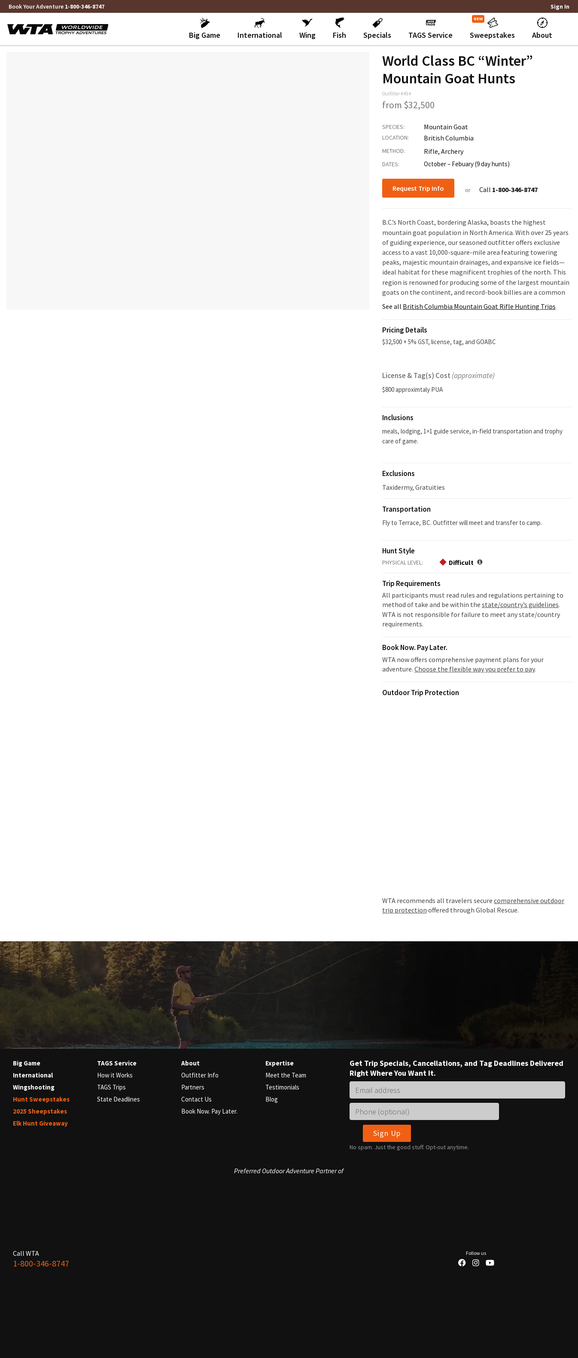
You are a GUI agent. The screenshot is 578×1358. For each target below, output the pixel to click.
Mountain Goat (446, 126)
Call (508, 189)
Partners (192, 1087)
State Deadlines (118, 1099)
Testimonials (282, 1087)
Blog (271, 1099)
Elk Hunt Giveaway (40, 1123)
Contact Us (196, 1099)
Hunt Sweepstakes (41, 1099)
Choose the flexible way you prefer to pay (474, 669)
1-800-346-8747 (84, 6)
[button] (204, 29)
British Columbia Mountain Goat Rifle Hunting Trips (479, 306)
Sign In (560, 6)
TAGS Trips (111, 1087)
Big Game (26, 1063)
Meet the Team (285, 1075)
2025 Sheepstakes (40, 1111)
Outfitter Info (200, 1075)
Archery (452, 151)
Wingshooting (34, 1087)
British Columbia (449, 138)
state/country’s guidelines (520, 604)
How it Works (115, 1075)
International (33, 1075)
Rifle (431, 151)
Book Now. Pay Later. (209, 1111)
